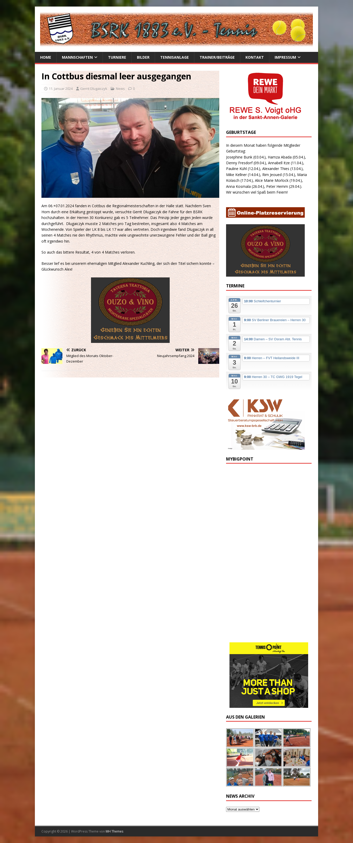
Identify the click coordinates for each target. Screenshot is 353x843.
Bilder (143, 57)
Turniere (117, 57)
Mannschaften (77, 57)
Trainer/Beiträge (217, 57)
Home (45, 57)
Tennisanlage (174, 57)
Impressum (285, 57)
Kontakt (254, 57)
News (120, 88)
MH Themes (114, 831)
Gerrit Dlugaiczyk (93, 88)
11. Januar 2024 (61, 88)
